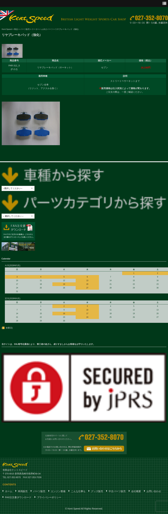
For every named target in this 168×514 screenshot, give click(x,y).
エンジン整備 (58, 491)
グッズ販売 (97, 491)
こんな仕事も (78, 491)
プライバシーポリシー (49, 497)
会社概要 (136, 491)
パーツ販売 (39, 491)
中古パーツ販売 (117, 491)
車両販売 (23, 491)
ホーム (8, 491)
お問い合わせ (153, 491)
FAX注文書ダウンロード (18, 497)
